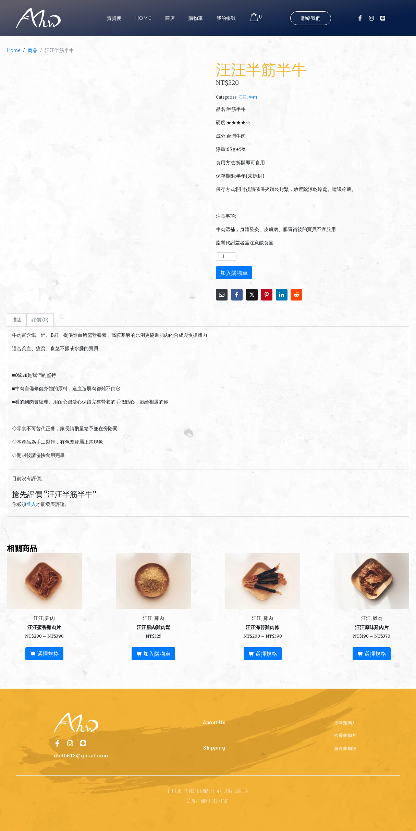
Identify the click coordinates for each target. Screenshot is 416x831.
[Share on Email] (222, 295)
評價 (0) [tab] (40, 320)
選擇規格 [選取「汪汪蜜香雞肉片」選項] (48, 653)
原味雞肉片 (345, 722)
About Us (214, 722)
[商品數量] (226, 256)
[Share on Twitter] (252, 295)
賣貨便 (114, 18)
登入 (31, 504)
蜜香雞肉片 (345, 734)
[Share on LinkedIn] (281, 295)
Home (143, 18)
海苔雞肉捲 (345, 747)
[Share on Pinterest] (266, 295)
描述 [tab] (17, 320)
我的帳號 (226, 18)
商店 (170, 18)
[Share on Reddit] (296, 295)
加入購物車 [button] (157, 653)
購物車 (195, 18)
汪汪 (242, 97)
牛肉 (253, 97)
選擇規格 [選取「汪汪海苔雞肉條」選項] (266, 653)
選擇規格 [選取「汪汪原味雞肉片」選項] (375, 653)
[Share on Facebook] (237, 295)
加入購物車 (234, 272)
